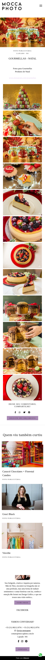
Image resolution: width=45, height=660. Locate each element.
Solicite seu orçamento (22, 418)
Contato (22, 649)
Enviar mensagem (24, 631)
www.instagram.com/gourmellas (22, 78)
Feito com (22, 658)
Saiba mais (22, 602)
